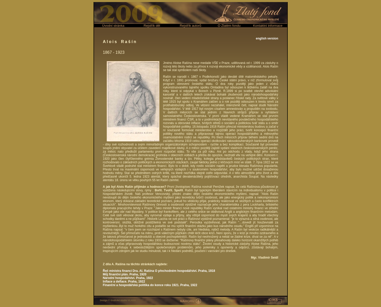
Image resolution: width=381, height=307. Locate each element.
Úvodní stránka (113, 26)
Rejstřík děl (152, 26)
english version (267, 38)
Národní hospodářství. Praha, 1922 (128, 278)
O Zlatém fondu (229, 26)
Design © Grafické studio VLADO (118, 300)
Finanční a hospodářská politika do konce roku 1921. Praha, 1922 (150, 285)
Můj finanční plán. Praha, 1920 (124, 274)
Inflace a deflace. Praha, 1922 (124, 281)
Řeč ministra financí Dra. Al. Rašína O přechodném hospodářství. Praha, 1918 (159, 271)
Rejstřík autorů (190, 26)
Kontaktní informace (268, 26)
